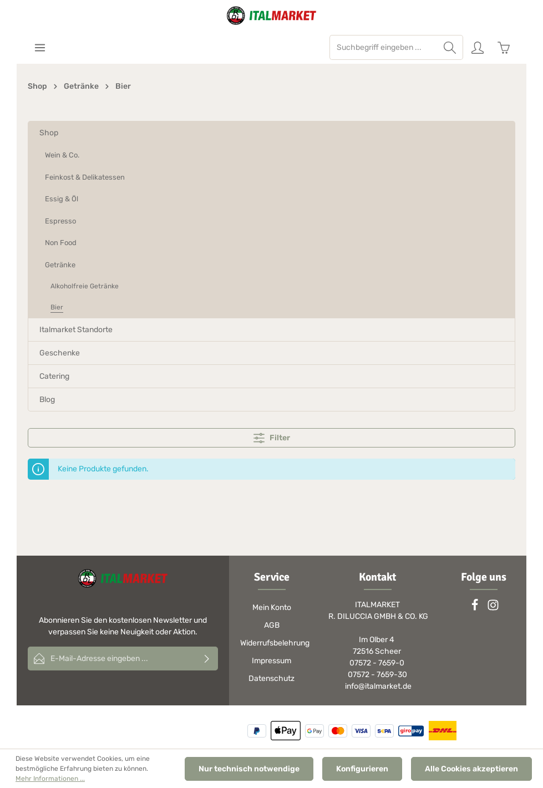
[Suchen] (450, 47)
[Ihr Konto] (477, 47)
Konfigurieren (362, 769)
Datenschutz (271, 678)
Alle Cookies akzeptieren (471, 769)
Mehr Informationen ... (50, 778)
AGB (272, 625)
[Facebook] (476, 608)
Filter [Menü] (271, 438)
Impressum (271, 660)
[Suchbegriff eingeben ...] (383, 47)
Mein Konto (271, 607)
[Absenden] (207, 658)
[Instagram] (493, 608)
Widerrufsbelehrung (274, 643)
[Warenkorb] (503, 47)
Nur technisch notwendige (249, 769)
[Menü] (40, 47)
